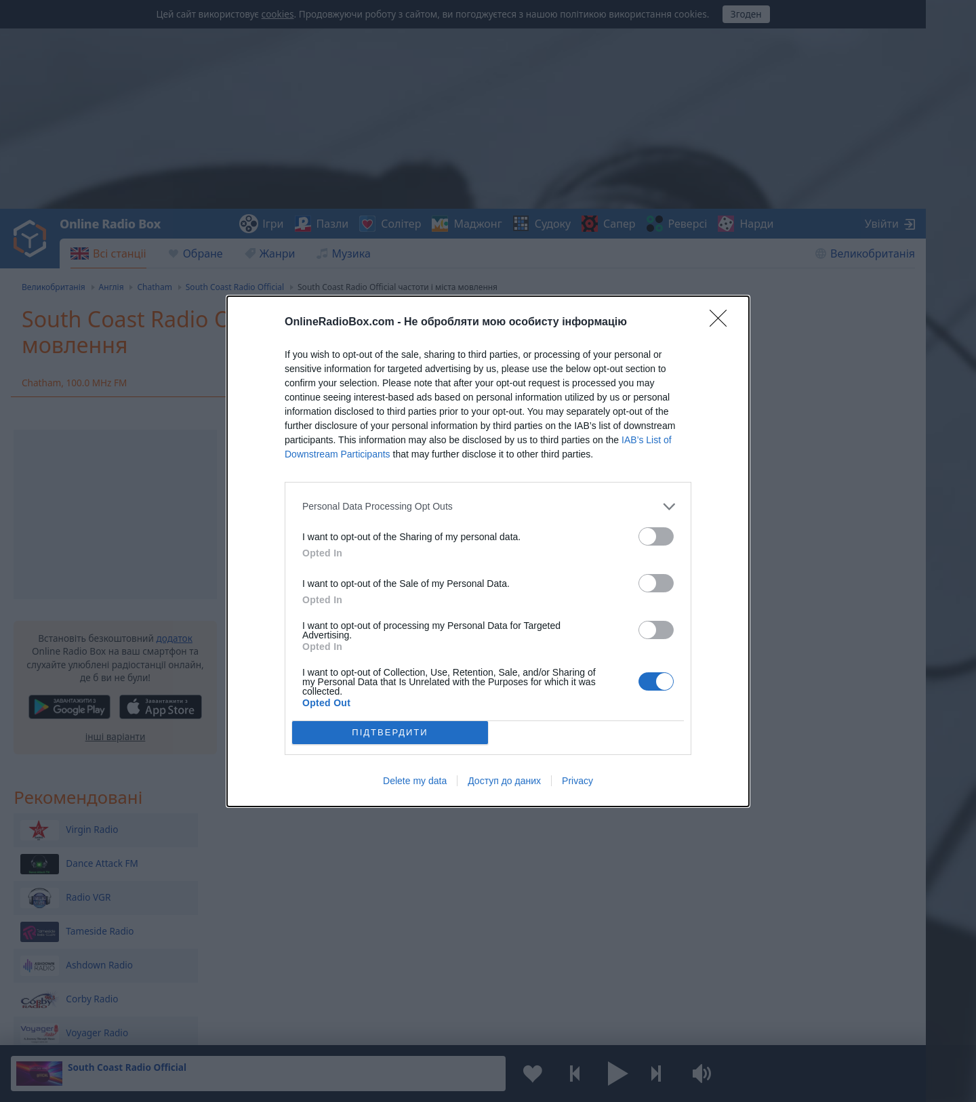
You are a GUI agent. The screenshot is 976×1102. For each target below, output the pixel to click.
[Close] (722, 322)
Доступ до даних (504, 780)
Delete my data (415, 780)
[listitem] (488, 506)
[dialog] (488, 551)
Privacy (577, 780)
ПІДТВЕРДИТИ (390, 732)
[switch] (656, 536)
